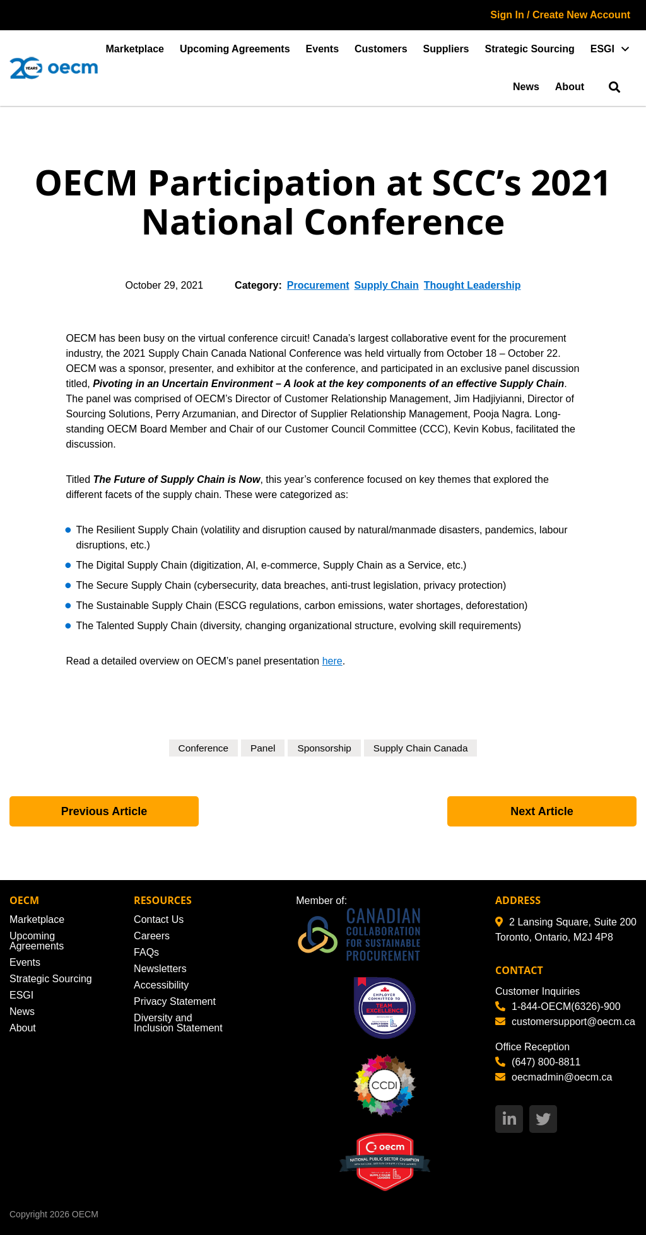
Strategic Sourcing (530, 48)
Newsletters (160, 968)
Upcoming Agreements (235, 48)
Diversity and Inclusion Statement (178, 1022)
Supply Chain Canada (423, 748)
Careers (152, 936)
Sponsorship (324, 748)
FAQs (146, 952)
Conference (199, 748)
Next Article (541, 811)
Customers (381, 48)
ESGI (602, 48)
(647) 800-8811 (537, 1062)
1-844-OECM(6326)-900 (558, 1006)
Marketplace (135, 48)
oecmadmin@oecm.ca (553, 1077)
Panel (261, 748)
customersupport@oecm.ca (565, 1021)
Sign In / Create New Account (560, 14)
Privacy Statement (175, 1001)
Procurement (318, 285)
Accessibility (161, 985)
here (332, 661)
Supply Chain (387, 285)
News (526, 86)
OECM (85, 1214)
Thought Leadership (472, 285)
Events (322, 48)
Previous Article (104, 811)
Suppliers (446, 48)
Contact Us (159, 919)
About (569, 86)
